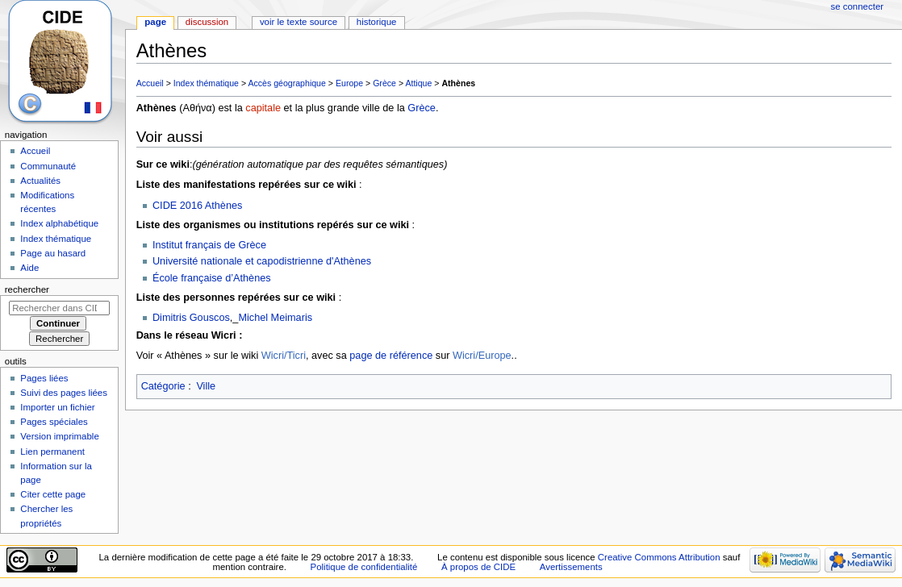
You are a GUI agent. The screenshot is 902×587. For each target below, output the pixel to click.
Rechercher (27, 289)
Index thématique (206, 83)
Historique (377, 22)
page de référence (390, 355)
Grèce (384, 83)
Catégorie (163, 386)
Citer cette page (53, 494)
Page (155, 22)
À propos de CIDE (478, 567)
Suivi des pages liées (63, 393)
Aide (29, 268)
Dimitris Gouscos (191, 317)
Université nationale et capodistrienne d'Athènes (261, 261)
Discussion (207, 22)
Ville (205, 386)
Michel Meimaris (275, 317)
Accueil (150, 83)
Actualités (40, 180)
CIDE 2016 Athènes (197, 205)
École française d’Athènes (211, 278)
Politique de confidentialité (364, 567)
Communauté (48, 166)
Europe (349, 83)
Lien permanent (52, 451)
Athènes (458, 83)
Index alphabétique (59, 223)
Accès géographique (286, 83)
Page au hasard (53, 253)
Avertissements (571, 567)
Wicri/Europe (482, 355)
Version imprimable (59, 436)
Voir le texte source (298, 22)
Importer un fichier (57, 407)
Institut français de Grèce (209, 245)
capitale (263, 108)
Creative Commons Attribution (659, 557)
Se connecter (857, 6)
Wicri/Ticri (283, 355)
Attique (418, 83)
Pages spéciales (53, 422)
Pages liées (44, 378)
